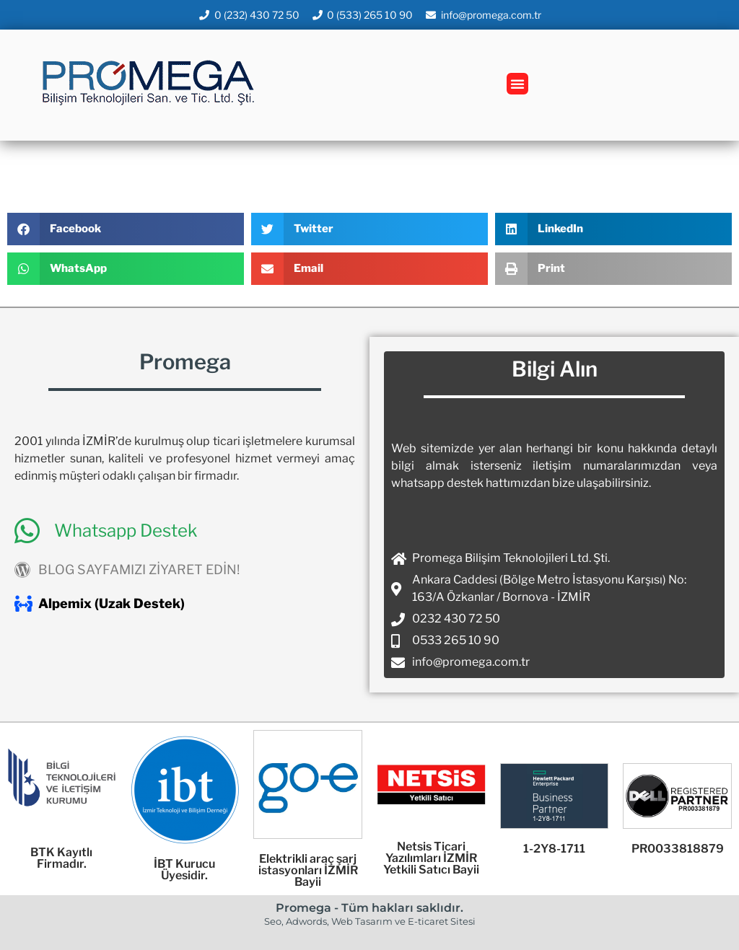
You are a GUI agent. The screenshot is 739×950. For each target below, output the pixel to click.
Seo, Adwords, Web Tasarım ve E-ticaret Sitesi (370, 921)
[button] (517, 83)
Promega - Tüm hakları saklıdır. (369, 908)
